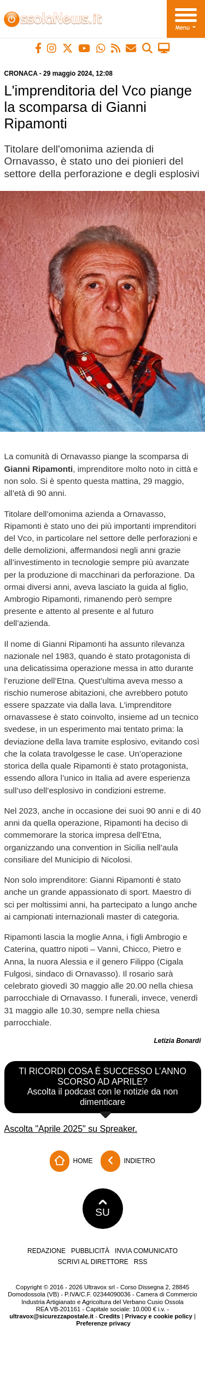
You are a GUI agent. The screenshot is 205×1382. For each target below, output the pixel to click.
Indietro (128, 1161)
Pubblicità (90, 1251)
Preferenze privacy (103, 1323)
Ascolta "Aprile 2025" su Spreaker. (71, 1128)
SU (102, 1208)
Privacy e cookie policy (158, 1316)
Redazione (46, 1251)
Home (71, 1161)
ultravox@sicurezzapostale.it (51, 1316)
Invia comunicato (146, 1251)
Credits (109, 1316)
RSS (141, 1262)
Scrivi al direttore (92, 1262)
